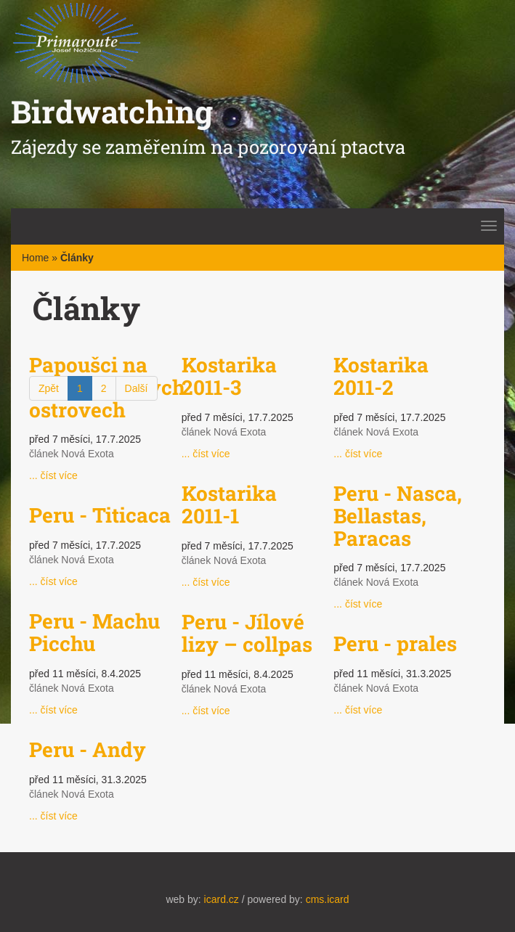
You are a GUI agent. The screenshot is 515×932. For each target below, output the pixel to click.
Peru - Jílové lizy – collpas (247, 633)
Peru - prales (395, 643)
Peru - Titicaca (100, 515)
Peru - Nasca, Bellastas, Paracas (397, 516)
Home (35, 257)
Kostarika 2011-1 (229, 504)
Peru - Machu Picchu (94, 632)
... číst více (53, 475)
